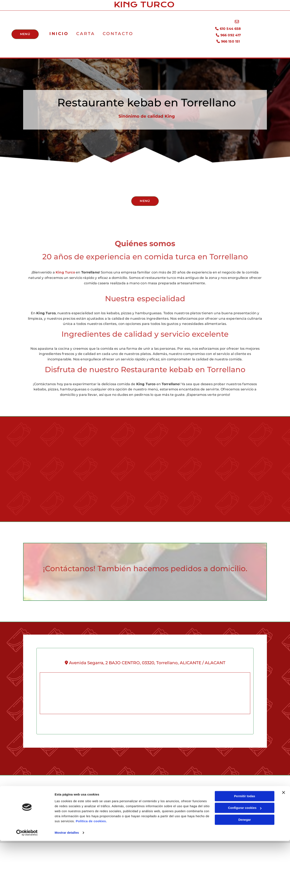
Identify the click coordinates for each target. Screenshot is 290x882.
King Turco (65, 290)
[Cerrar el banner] (283, 833)
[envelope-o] (237, 23)
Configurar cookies (244, 849)
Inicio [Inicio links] (58, 34)
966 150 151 (229, 42)
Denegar (244, 861)
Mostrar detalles (67, 874)
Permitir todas (244, 837)
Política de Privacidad (205, 808)
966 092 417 (229, 36)
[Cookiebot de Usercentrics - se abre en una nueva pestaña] (27, 874)
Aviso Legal (197, 800)
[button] (24, 35)
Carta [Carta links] (84, 34)
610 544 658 (229, 30)
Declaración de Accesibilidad (211, 824)
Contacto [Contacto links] (115, 34)
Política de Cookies (203, 816)
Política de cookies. (91, 862)
